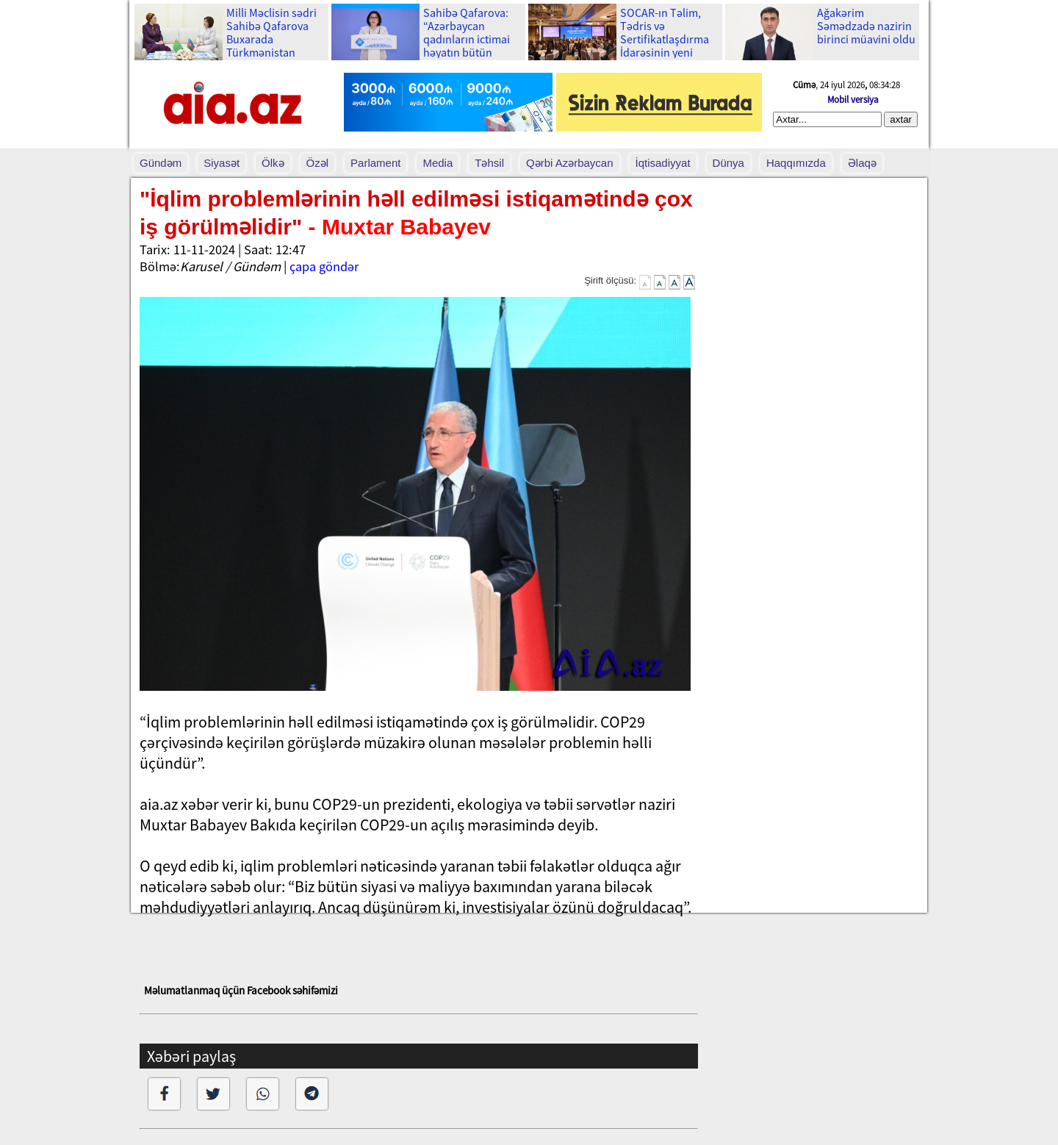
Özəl (317, 163)
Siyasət (222, 163)
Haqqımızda (796, 163)
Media (437, 163)
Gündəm (160, 163)
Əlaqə (862, 163)
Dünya (728, 163)
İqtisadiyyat (663, 163)
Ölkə (273, 163)
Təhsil (489, 163)
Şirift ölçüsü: (610, 280)
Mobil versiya (853, 99)
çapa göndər (324, 266)
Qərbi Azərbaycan (569, 163)
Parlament (375, 163)
